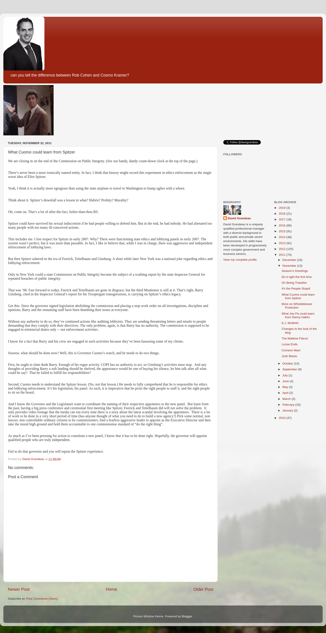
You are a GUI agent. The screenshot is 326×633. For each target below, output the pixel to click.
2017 (282, 219)
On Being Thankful (294, 282)
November (289, 265)
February (288, 404)
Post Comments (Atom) (42, 598)
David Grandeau (239, 218)
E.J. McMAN (290, 323)
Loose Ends (289, 344)
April (285, 392)
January (288, 410)
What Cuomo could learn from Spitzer (298, 296)
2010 (282, 418)
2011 (282, 254)
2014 (282, 237)
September (290, 369)
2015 (282, 231)
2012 (282, 249)
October (288, 363)
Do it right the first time (297, 277)
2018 (282, 213)
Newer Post (19, 589)
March (287, 399)
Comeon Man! (291, 350)
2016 (282, 225)
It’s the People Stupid (296, 288)
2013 (282, 243)
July (285, 375)
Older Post (203, 589)
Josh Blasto (289, 356)
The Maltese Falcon (295, 338)
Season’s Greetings (295, 271)
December (289, 260)
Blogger (187, 616)
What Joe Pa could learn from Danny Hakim (298, 315)
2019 (282, 207)
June (286, 381)
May (285, 387)
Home (111, 589)
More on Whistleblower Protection (297, 305)
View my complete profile (240, 259)
